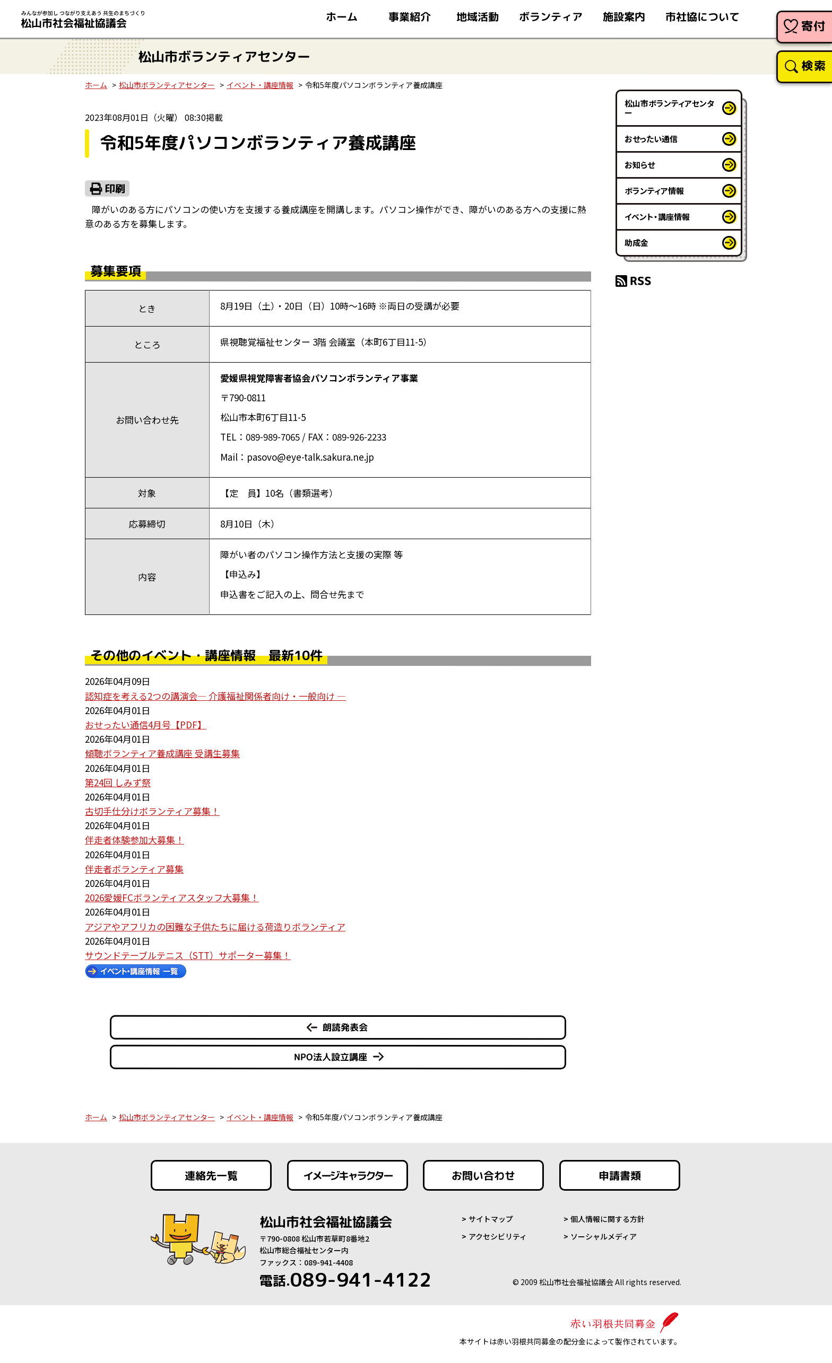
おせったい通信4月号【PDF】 (145, 724)
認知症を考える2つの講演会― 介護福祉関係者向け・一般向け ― (215, 695)
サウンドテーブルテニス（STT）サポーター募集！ (188, 955)
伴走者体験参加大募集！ (134, 839)
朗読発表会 (345, 1027)
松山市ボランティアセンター (167, 85)
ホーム (96, 85)
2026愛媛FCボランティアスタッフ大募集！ (172, 897)
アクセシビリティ (498, 1236)
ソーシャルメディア (603, 1236)
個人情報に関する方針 (607, 1218)
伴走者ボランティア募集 (134, 868)
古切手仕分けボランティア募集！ (152, 810)
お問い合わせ (483, 1175)
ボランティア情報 (654, 190)
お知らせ (640, 164)
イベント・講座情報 (260, 85)
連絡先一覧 (211, 1175)
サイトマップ (491, 1218)
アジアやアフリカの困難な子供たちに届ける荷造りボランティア (215, 926)
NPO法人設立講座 (330, 1057)
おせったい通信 (651, 138)
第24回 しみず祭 (118, 782)
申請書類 (620, 1175)
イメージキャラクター (347, 1175)
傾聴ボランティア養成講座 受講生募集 (162, 753)
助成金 (636, 242)
